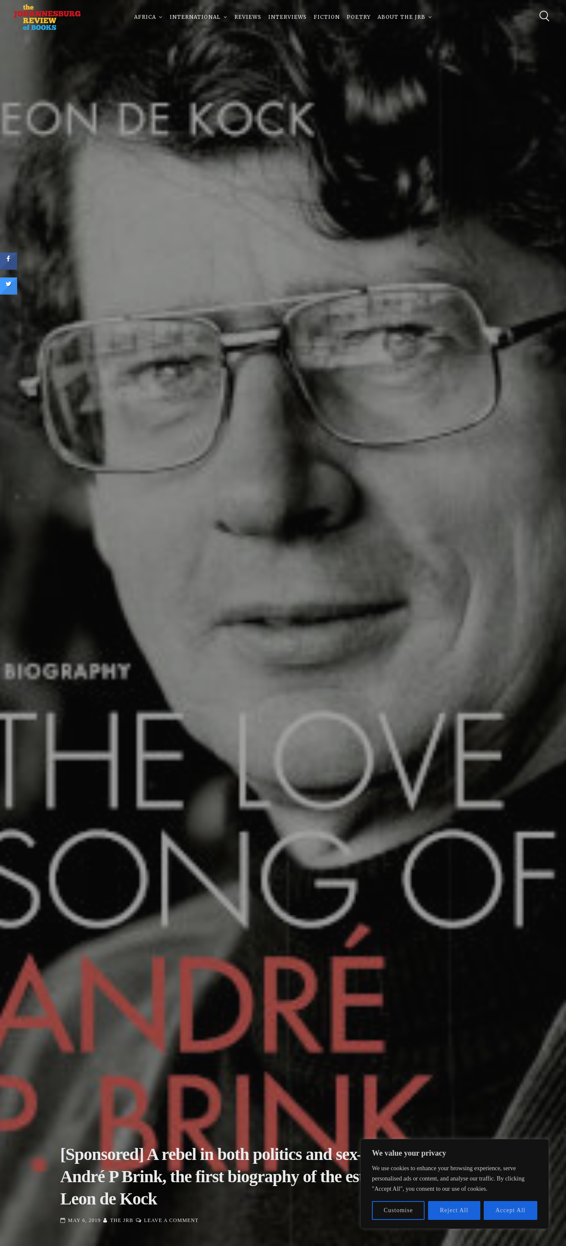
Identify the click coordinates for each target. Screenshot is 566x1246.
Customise (398, 1210)
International (195, 17)
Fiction (327, 17)
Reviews (247, 17)
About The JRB (401, 17)
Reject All (454, 1210)
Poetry (359, 17)
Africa (145, 17)
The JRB (121, 1220)
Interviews (287, 17)
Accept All (510, 1210)
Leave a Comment (171, 1220)
